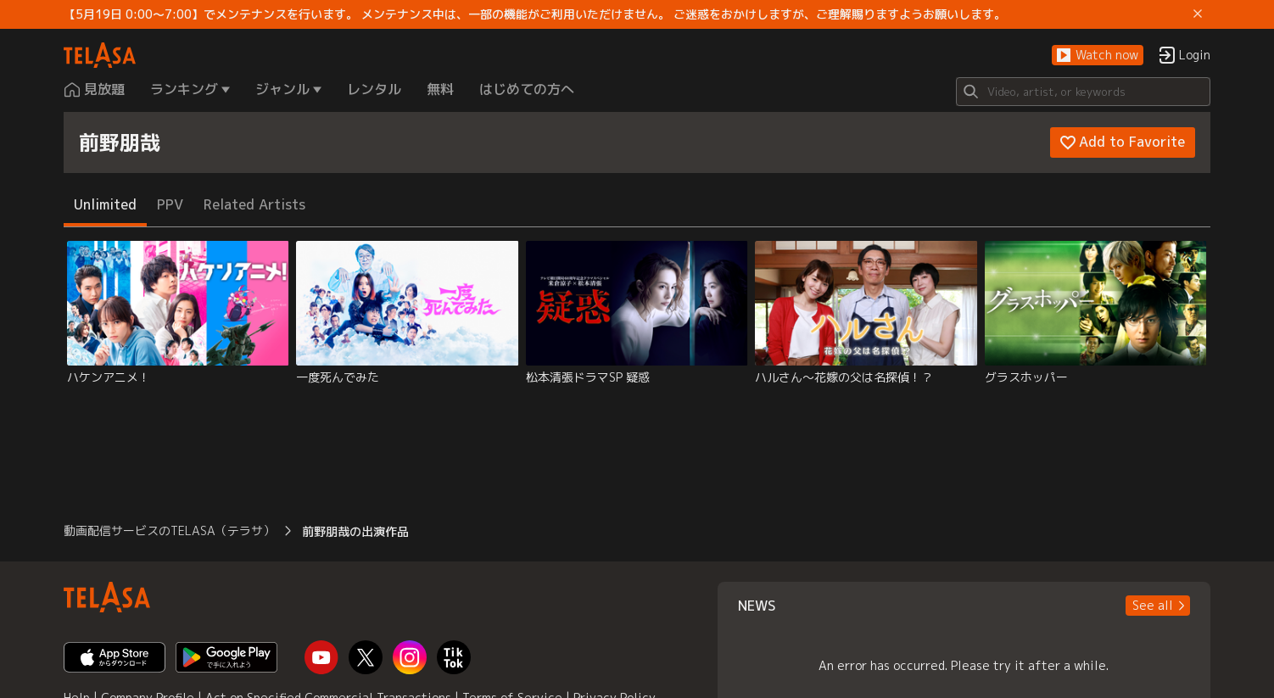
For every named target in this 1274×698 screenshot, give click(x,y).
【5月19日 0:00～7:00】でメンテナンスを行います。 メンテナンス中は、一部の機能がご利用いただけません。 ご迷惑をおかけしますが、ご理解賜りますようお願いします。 (535, 14)
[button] (1097, 55)
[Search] (1083, 91)
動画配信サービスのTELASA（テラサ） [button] (169, 530)
